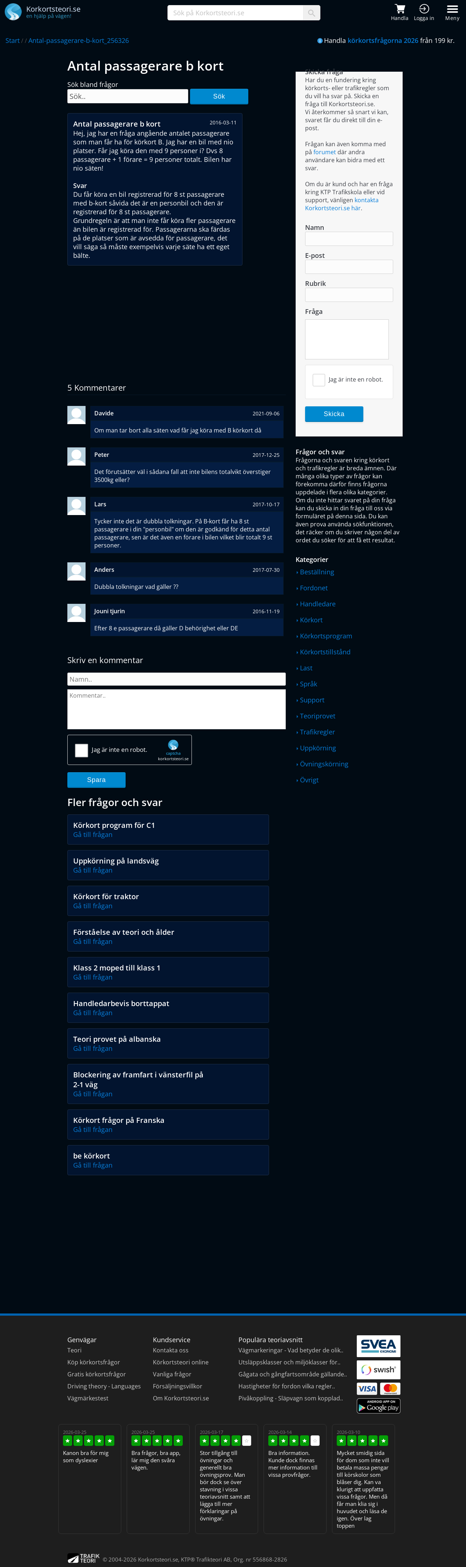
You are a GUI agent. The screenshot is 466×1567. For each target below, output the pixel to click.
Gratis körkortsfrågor (96, 1374)
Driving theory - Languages (104, 1386)
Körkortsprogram (326, 635)
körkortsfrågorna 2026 (383, 40)
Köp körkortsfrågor (93, 1362)
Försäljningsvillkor (177, 1386)
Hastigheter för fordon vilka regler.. (286, 1386)
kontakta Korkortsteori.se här (342, 204)
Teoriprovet (317, 715)
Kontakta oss (171, 1350)
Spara (96, 780)
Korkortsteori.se (158, 1559)
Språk (308, 683)
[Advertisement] (177, 320)
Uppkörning (318, 747)
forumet (324, 152)
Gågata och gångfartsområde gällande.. (292, 1374)
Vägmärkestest (87, 1398)
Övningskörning (324, 763)
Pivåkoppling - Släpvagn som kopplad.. (290, 1398)
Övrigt (309, 779)
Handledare (318, 603)
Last (306, 667)
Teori (74, 1350)
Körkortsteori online (181, 1362)
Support (312, 699)
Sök (219, 96)
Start (12, 40)
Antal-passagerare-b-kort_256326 (78, 40)
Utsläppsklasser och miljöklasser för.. (289, 1362)
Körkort (311, 619)
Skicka (334, 414)
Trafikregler (317, 731)
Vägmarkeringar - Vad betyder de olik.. (290, 1350)
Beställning (317, 571)
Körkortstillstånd (325, 651)
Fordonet (314, 587)
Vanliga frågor (172, 1374)
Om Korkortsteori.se (181, 1398)
